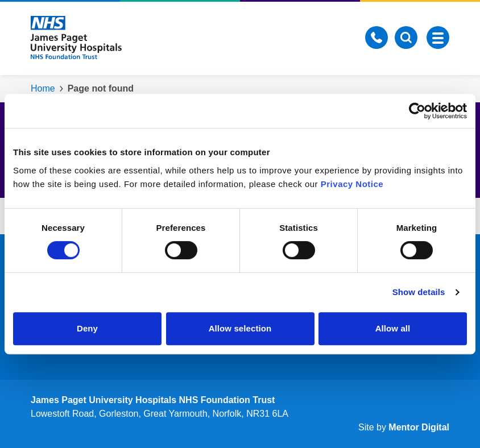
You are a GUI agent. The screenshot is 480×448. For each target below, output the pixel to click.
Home (43, 88)
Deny (87, 328)
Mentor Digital (418, 427)
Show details (418, 292)
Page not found (101, 88)
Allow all (393, 328)
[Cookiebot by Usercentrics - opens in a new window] (417, 110)
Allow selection (240, 328)
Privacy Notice (352, 184)
